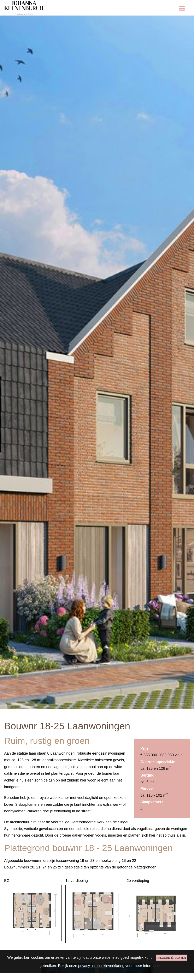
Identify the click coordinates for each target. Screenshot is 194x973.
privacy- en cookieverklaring (101, 966)
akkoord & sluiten (171, 957)
